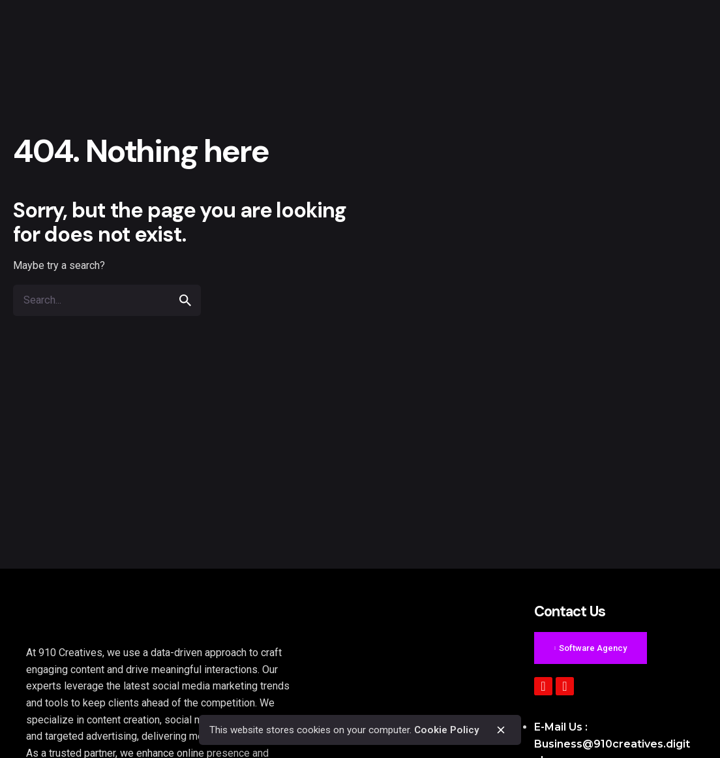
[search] (185, 300)
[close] (501, 730)
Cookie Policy (446, 730)
